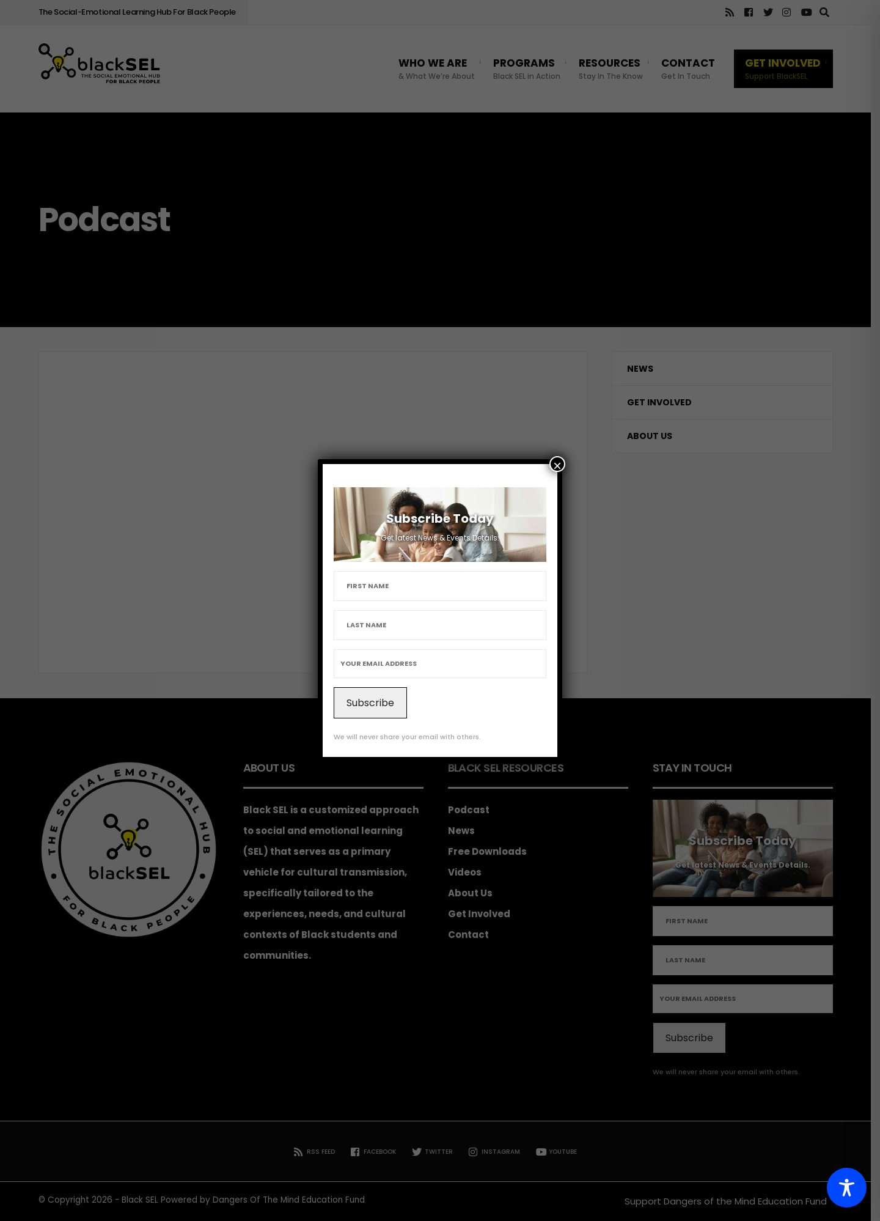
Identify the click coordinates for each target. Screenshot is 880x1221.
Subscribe (370, 703)
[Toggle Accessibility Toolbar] (847, 1188)
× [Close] (557, 464)
